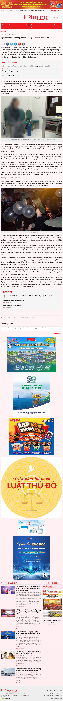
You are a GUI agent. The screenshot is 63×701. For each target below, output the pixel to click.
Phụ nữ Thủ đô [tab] (47, 586)
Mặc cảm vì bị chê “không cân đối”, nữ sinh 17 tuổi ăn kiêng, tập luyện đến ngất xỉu (26, 66)
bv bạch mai (7, 317)
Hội (22, 24)
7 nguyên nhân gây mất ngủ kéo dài (12, 71)
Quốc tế (59, 24)
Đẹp (31, 24)
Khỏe (29, 24)
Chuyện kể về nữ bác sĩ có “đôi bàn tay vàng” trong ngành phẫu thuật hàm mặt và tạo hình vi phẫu (28, 588)
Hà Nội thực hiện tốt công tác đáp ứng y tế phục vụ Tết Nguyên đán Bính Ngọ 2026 (28, 611)
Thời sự (5, 24)
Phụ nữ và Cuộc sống (43, 24)
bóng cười (16, 317)
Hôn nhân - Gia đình (17, 24)
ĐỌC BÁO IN (52, 583)
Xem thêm (52, 629)
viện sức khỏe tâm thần (27, 317)
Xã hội (12, 24)
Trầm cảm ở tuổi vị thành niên (11, 76)
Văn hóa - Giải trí (36, 24)
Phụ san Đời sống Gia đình (53, 24)
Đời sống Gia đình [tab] (49, 587)
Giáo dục (25, 24)
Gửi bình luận (57, 333)
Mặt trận (8, 24)
